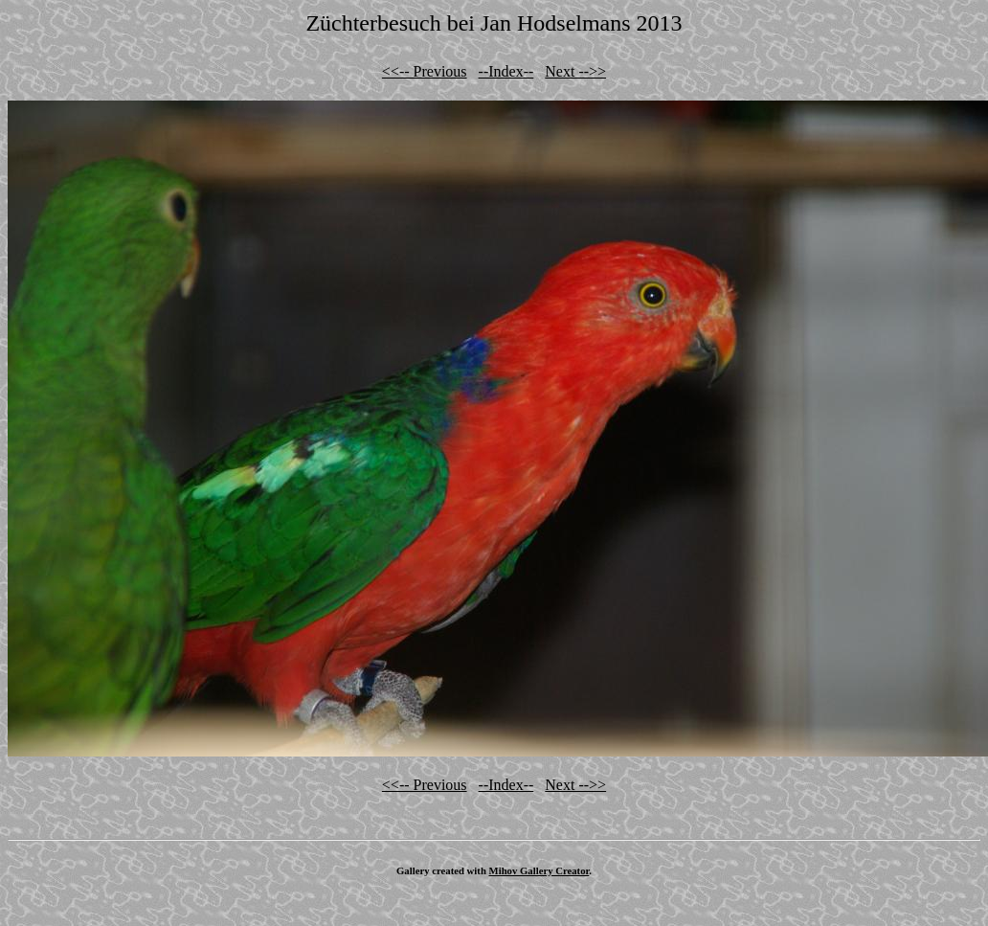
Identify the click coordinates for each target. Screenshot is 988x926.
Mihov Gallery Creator (539, 870)
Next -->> (575, 71)
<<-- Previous (424, 71)
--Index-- (506, 71)
